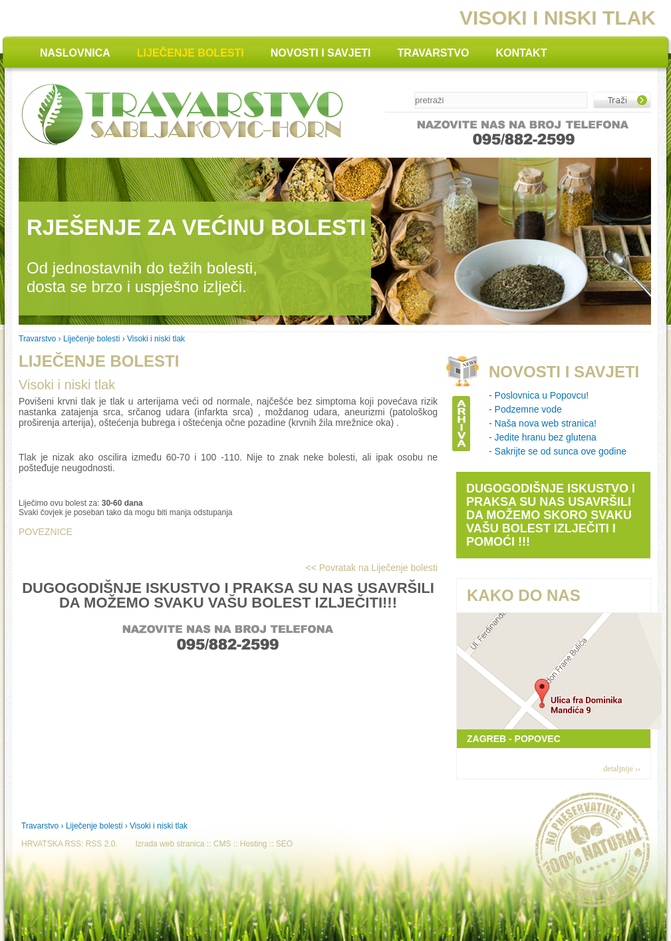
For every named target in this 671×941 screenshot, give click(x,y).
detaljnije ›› (621, 768)
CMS (222, 843)
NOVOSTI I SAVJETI (321, 53)
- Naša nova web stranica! (543, 423)
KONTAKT (521, 53)
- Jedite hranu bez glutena (543, 437)
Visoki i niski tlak (67, 384)
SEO (284, 843)
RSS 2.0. (102, 843)
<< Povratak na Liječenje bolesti (372, 567)
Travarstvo (37, 338)
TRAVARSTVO (434, 53)
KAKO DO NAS (524, 595)
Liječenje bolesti (91, 338)
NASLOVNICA (75, 53)
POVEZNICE (45, 531)
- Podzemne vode (525, 409)
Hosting (253, 843)
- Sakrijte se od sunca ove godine (557, 451)
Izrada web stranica (169, 843)
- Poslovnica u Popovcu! (539, 395)
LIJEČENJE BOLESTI (190, 53)
